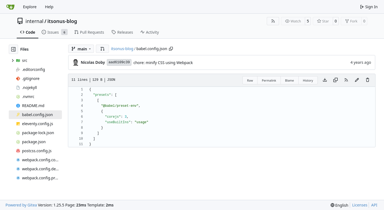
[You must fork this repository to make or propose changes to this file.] (357, 80)
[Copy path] (171, 49)
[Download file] (324, 80)
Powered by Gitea (21, 205)
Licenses (360, 205)
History (308, 80)
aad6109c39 (119, 62)
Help (49, 6)
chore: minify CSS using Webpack (163, 62)
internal (34, 21)
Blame (289, 80)
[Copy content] (335, 80)
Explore (29, 6)
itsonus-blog (62, 21)
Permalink (269, 80)
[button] (102, 49)
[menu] (339, 205)
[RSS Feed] (273, 21)
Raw (250, 80)
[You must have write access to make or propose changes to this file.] (367, 80)
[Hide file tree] (13, 49)
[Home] (10, 7)
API (374, 205)
